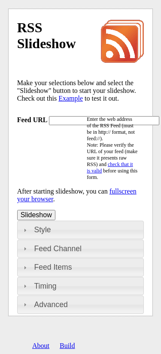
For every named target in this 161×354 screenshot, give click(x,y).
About (40, 345)
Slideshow (36, 215)
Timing (45, 286)
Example (70, 98)
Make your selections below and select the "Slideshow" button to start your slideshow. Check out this (76, 90)
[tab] (80, 230)
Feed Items (53, 267)
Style (42, 229)
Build (67, 345)
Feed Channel (58, 248)
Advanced (50, 304)
